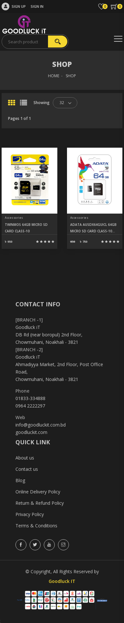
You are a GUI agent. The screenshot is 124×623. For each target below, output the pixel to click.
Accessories (14, 218)
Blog (20, 480)
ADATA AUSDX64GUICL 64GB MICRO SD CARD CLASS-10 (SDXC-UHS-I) (93, 228)
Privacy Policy (29, 514)
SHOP (71, 76)
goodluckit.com (31, 432)
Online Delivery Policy (37, 492)
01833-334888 (30, 398)
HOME (53, 76)
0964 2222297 (30, 406)
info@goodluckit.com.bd (40, 425)
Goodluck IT (62, 581)
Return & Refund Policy (39, 503)
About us (24, 458)
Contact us (26, 469)
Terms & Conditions (36, 526)
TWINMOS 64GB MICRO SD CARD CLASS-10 (26, 227)
